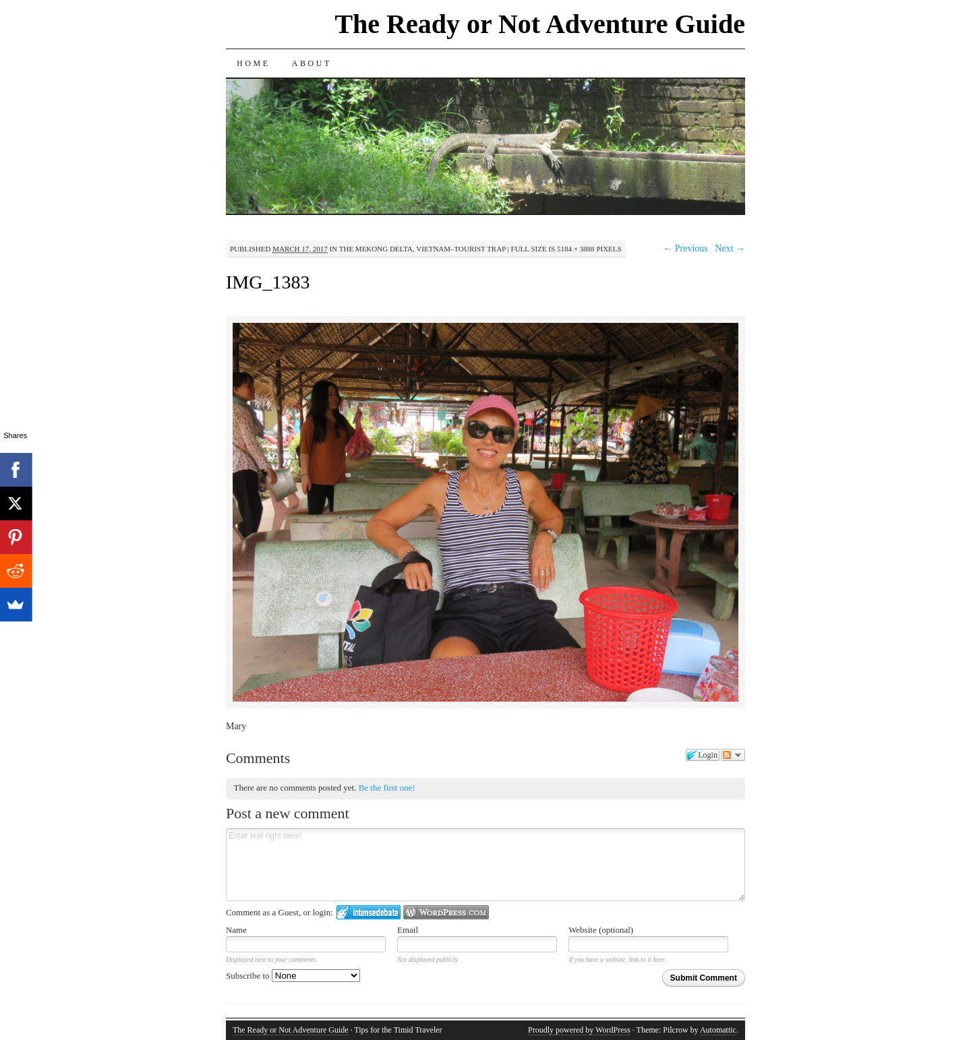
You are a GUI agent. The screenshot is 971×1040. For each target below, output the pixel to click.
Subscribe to (293, 976)
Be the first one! (387, 788)
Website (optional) (600, 930)
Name (236, 930)
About (312, 63)
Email (407, 930)
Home (253, 63)
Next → (730, 248)
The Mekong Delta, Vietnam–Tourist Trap (422, 249)
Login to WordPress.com (446, 912)
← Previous (685, 248)
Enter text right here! (485, 864)
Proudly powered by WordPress (579, 1030)
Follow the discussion (733, 755)
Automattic (718, 1030)
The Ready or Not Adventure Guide (539, 24)
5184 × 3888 (576, 249)
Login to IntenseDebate (368, 912)
